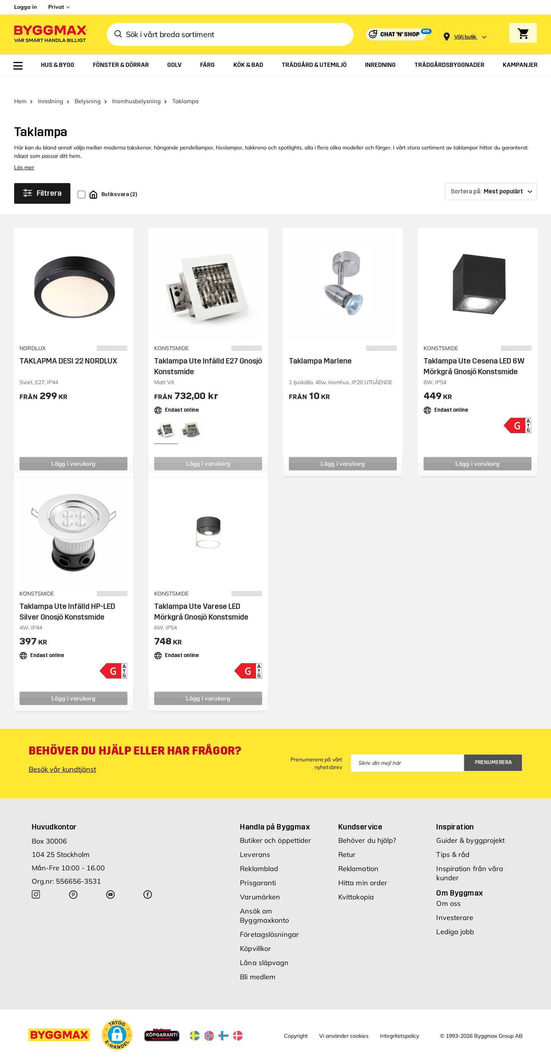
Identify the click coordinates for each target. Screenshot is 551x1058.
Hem (20, 86)
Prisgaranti (258, 868)
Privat (56, 6)
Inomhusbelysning (136, 86)
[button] (117, 1020)
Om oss (448, 888)
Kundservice (360, 812)
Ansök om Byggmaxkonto (264, 901)
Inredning (50, 86)
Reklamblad (259, 854)
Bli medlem (258, 962)
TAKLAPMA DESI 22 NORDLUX (68, 346)
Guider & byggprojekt (470, 825)
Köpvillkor (255, 934)
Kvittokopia (356, 882)
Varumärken (260, 882)
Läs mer (24, 152)
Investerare (454, 903)
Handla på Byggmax (275, 812)
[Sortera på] (491, 177)
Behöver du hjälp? (367, 825)
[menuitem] (18, 66)
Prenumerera (493, 748)
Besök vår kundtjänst (62, 754)
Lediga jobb (455, 917)
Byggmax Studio (181, 1052)
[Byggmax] (50, 34)
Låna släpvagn (264, 948)
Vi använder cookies (343, 1020)
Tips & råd (452, 840)
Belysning (88, 86)
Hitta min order (363, 868)
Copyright (296, 1020)
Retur (347, 840)
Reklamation (358, 854)
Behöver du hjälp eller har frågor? (135, 736)
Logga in (25, 6)
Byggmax (99, 1052)
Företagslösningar (269, 919)
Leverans (255, 840)
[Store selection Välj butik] (465, 36)
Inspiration (455, 812)
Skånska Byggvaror (136, 1052)
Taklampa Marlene (320, 346)
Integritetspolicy (399, 1020)
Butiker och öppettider (275, 825)
